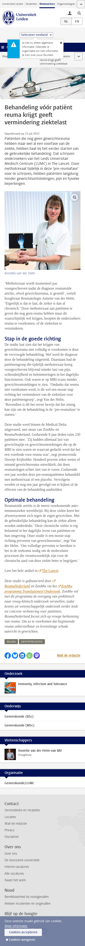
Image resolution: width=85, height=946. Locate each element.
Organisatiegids (66, 4)
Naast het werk (15, 880)
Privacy (10, 830)
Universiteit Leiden (12, 4)
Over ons (11, 853)
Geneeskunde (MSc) (19, 725)
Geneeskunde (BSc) (19, 716)
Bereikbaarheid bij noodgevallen (27, 897)
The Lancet (50, 571)
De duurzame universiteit (22, 860)
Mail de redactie (68, 655)
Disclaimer (12, 837)
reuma (11, 641)
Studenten (31, 4)
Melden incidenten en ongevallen (28, 903)
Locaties (10, 817)
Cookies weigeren (22, 940)
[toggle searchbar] (79, 13)
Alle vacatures (14, 873)
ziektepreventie (32, 641)
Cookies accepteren (23, 932)
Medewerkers (47, 4)
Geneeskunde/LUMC (19, 783)
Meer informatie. (16, 926)
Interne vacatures (17, 867)
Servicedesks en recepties (22, 810)
